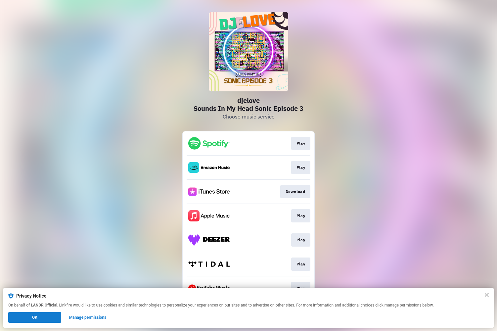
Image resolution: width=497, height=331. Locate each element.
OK (34, 317)
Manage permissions (88, 317)
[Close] (486, 295)
